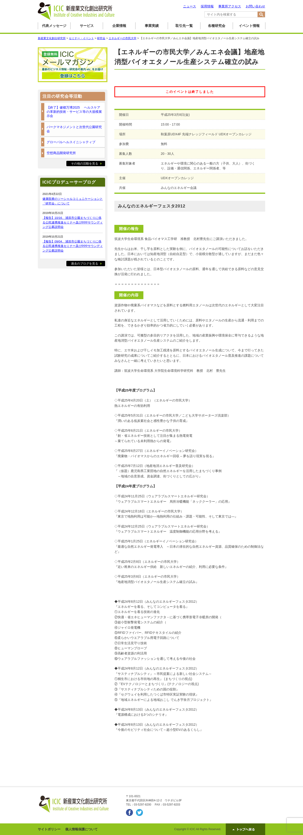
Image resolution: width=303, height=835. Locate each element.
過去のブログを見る (84, 263)
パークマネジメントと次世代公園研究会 (74, 129)
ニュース (189, 6)
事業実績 (152, 26)
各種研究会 (216, 26)
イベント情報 (249, 26)
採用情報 (207, 6)
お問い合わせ (255, 6)
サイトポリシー (49, 829)
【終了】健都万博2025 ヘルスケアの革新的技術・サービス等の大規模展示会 (74, 112)
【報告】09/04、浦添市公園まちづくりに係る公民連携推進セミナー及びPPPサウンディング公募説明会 (72, 246)
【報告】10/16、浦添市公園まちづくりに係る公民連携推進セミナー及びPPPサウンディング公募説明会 (72, 222)
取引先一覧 (184, 26)
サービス (87, 26)
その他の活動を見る (84, 163)
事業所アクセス (229, 6)
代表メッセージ (54, 26)
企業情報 (119, 26)
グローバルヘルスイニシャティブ (71, 142)
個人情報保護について (81, 829)
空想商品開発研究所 (61, 153)
